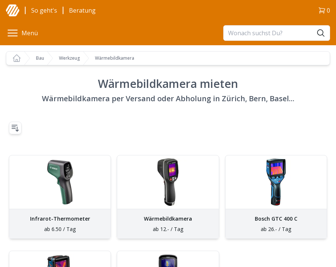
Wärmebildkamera (114, 58)
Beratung (82, 10)
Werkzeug (69, 58)
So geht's (44, 10)
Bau (40, 58)
